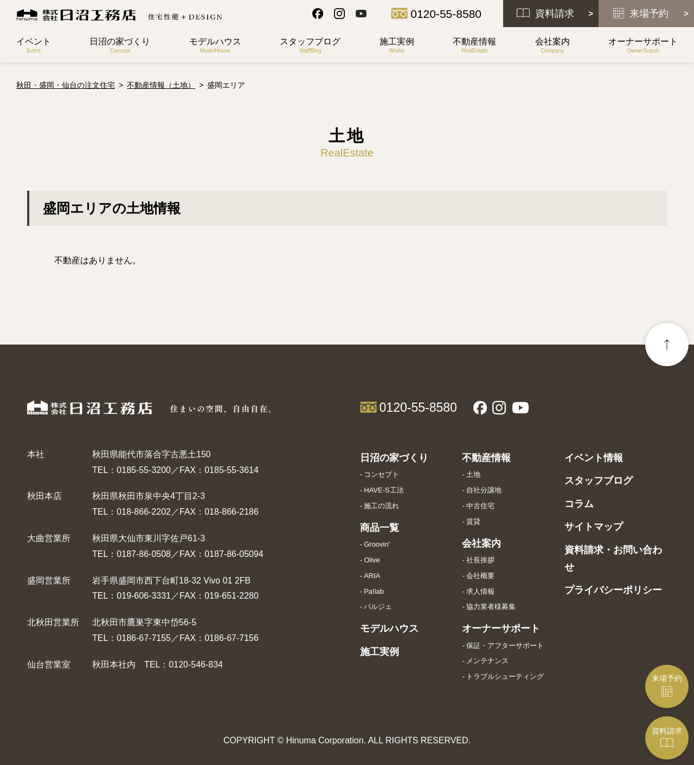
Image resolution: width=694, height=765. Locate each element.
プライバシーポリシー (613, 590)
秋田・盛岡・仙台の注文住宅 (65, 85)
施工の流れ (381, 506)
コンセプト (381, 474)
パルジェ (378, 606)
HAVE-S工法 (383, 490)
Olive (372, 560)
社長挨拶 (480, 560)
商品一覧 (379, 527)
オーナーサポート (501, 628)
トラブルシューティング (505, 676)
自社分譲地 (484, 490)
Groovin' (377, 544)
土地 (473, 474)
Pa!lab (374, 591)
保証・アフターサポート (505, 645)
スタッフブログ (598, 480)
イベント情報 (593, 457)
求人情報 (480, 591)
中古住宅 (480, 506)
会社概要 (480, 576)
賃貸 (473, 521)
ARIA (372, 576)
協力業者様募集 (491, 606)
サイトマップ (593, 526)
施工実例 (379, 651)
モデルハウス (389, 628)
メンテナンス (487, 661)
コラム (579, 503)
